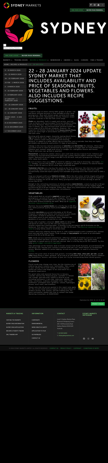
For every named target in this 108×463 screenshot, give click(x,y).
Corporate (36, 320)
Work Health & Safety (39, 327)
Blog (76, 60)
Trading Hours (21, 60)
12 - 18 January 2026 (14, 109)
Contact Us (36, 338)
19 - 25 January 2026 (14, 105)
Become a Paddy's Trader (15, 331)
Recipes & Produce (39, 60)
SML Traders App (12, 334)
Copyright (77, 348)
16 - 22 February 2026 (14, 78)
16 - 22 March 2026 (13, 74)
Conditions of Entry (91, 348)
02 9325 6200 (63, 333)
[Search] (4, 45)
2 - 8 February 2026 (13, 95)
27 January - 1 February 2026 (11, 99)
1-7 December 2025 (13, 131)
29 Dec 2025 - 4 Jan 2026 (13, 118)
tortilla (31, 251)
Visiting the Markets (13, 320)
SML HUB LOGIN (77, 10)
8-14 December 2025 (13, 123)
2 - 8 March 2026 (12, 86)
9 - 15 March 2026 (13, 70)
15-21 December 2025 (14, 127)
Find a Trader (97, 60)
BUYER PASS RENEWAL (95, 10)
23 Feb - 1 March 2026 (14, 82)
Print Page (97, 304)
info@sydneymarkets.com (66, 335)
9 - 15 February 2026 (14, 91)
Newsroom (56, 60)
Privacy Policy (65, 348)
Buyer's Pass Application (15, 327)
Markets (7, 60)
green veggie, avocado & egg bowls (47, 243)
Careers (84, 60)
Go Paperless (36, 334)
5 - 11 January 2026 (13, 113)
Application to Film (39, 331)
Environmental (37, 323)
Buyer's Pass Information (15, 323)
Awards (68, 60)
